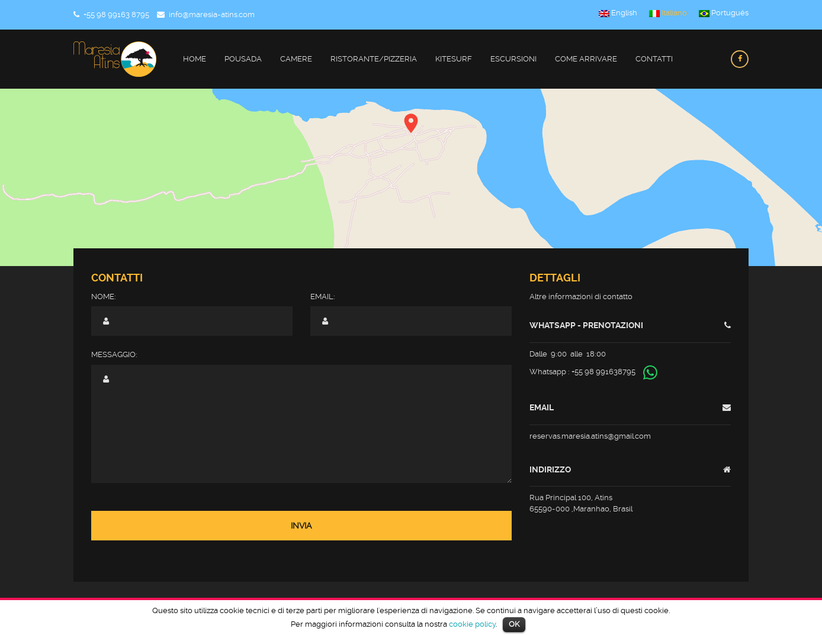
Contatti (654, 58)
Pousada (243, 58)
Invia (301, 525)
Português (724, 13)
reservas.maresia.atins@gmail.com (590, 436)
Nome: (103, 296)
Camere (296, 58)
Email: (322, 296)
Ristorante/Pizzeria (373, 58)
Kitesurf (453, 58)
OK (514, 624)
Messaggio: (114, 354)
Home (194, 58)
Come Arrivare (586, 58)
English (618, 13)
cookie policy (472, 624)
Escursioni (513, 58)
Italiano (668, 13)
